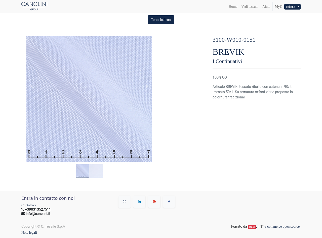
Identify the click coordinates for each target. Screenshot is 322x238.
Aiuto (266, 7)
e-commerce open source (282, 226)
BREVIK (229, 51)
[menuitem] (233, 6)
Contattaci (28, 205)
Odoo (252, 226)
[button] (161, 19)
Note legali (29, 232)
